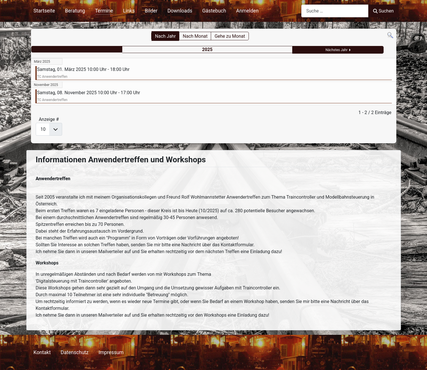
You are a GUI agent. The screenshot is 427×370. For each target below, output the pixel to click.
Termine (104, 11)
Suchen (383, 11)
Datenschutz (75, 352)
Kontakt (42, 352)
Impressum (111, 352)
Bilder (151, 11)
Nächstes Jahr (336, 50)
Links (129, 11)
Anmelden (247, 11)
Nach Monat (195, 36)
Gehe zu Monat (229, 36)
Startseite (44, 11)
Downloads (179, 11)
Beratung (75, 11)
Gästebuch (214, 11)
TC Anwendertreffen (52, 77)
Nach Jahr (165, 36)
